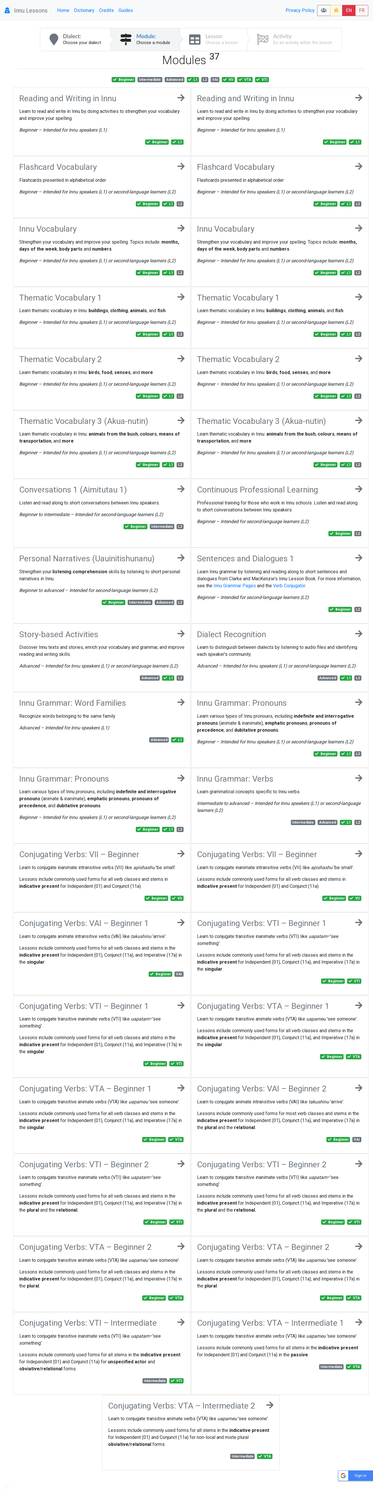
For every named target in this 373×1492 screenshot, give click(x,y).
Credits (106, 10)
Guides (126, 10)
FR (362, 10)
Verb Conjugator (289, 585)
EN (349, 10)
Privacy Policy (300, 10)
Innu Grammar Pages (235, 585)
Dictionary (84, 10)
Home (63, 10)
